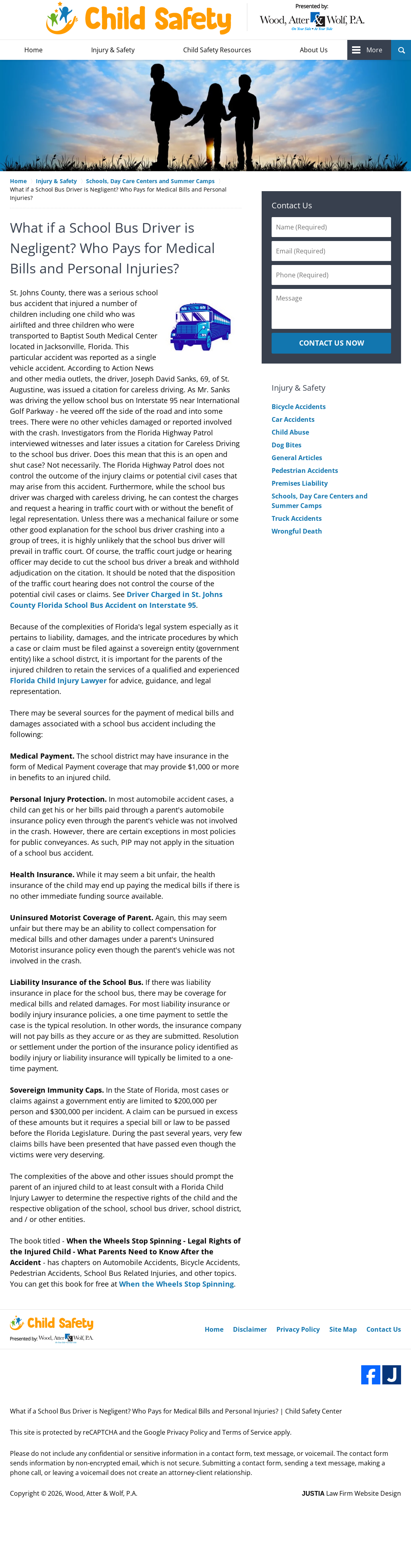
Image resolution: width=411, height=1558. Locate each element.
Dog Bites (286, 445)
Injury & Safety (113, 49)
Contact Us (292, 205)
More (374, 49)
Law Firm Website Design (351, 1493)
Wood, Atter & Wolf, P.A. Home (205, 18)
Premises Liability (300, 483)
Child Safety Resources (217, 49)
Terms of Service (247, 1432)
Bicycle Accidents (299, 406)
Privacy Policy (298, 1329)
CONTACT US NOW (331, 343)
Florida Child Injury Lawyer (58, 680)
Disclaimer (250, 1329)
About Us (314, 49)
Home (33, 49)
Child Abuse (290, 432)
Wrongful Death (297, 531)
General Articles (297, 457)
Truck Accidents (297, 518)
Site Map (343, 1329)
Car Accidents (293, 419)
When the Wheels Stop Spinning (176, 1284)
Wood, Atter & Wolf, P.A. (101, 1493)
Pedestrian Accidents (305, 470)
